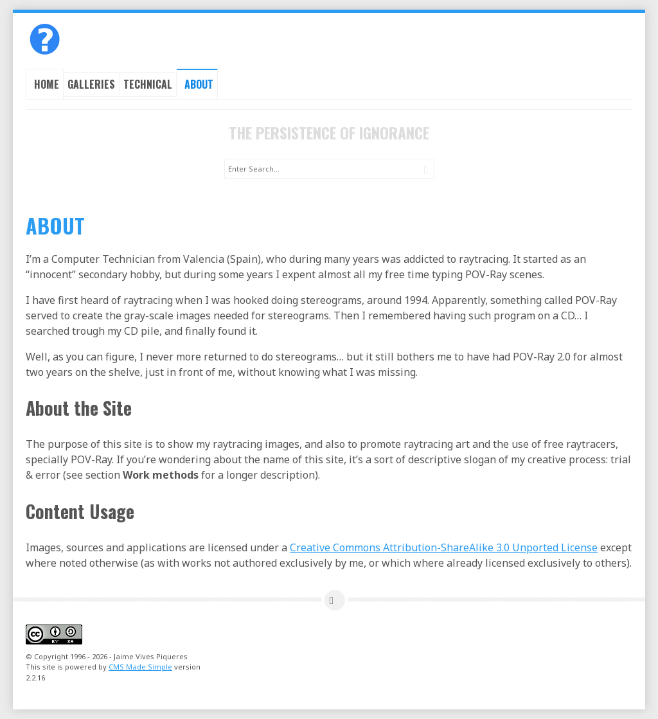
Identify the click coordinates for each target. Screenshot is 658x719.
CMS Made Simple (140, 666)
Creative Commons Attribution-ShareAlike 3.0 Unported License (444, 547)
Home (46, 84)
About (198, 84)
